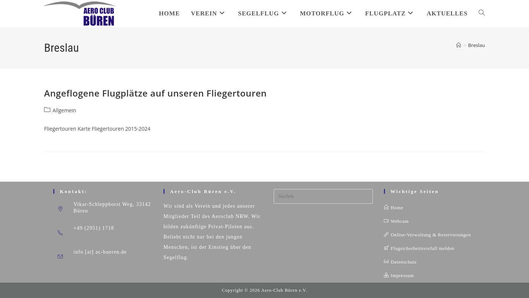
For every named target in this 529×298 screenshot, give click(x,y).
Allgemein (64, 110)
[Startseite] (458, 45)
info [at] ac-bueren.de (100, 252)
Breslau (476, 45)
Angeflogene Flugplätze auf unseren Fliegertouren (155, 93)
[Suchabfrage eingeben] (323, 196)
